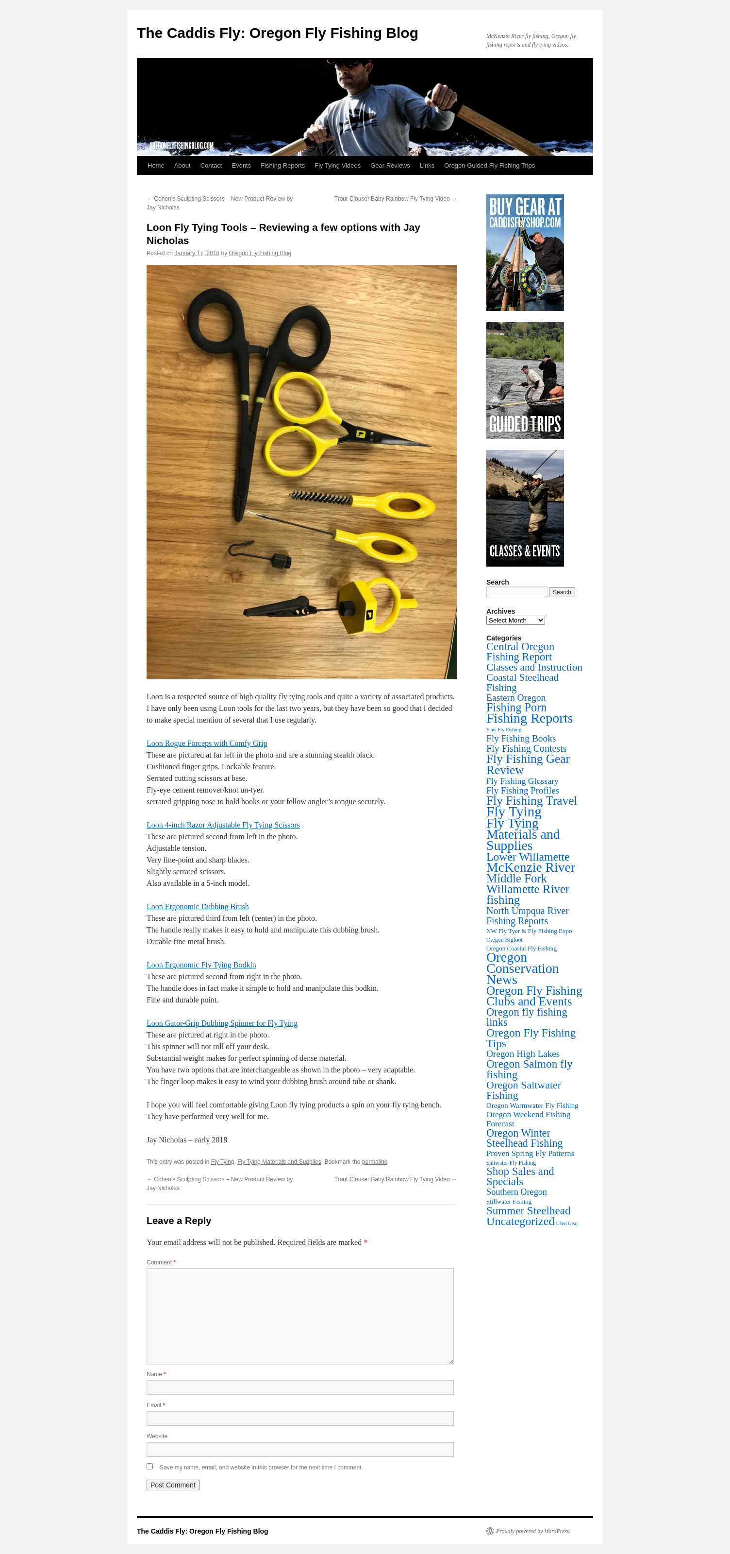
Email (156, 1405)
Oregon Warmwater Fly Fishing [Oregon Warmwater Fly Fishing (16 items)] (532, 1105)
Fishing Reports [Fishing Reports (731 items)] (529, 717)
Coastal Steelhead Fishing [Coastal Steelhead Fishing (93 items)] (522, 682)
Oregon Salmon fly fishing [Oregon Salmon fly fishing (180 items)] (529, 1069)
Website (157, 1436)
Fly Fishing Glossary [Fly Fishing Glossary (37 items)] (522, 781)
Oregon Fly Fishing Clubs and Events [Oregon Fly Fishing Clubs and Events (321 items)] (534, 996)
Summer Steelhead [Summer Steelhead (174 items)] (528, 1210)
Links (427, 165)
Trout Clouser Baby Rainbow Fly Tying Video (395, 198)
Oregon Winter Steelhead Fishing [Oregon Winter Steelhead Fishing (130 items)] (524, 1138)
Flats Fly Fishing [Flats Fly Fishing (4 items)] (503, 729)
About (182, 165)
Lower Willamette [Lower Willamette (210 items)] (528, 856)
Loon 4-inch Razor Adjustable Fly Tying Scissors (223, 825)
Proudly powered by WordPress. (533, 1531)
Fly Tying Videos (338, 165)
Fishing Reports (283, 165)
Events (241, 165)
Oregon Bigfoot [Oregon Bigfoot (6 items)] (504, 939)
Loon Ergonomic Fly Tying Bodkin (201, 965)
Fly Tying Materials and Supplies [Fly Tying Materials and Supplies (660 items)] (523, 834)
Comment (161, 1262)
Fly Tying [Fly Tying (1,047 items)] (514, 811)
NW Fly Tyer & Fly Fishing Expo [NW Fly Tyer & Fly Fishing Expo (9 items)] (529, 930)
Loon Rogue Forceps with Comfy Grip (207, 743)
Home (156, 165)
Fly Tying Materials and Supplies (279, 1161)
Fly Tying (222, 1161)
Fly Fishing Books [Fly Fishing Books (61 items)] (521, 738)
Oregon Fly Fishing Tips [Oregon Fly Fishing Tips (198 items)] (531, 1038)
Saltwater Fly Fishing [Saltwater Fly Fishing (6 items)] (511, 1162)
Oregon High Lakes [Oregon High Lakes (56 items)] (523, 1054)
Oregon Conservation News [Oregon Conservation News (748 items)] (522, 968)
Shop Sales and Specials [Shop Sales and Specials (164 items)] (520, 1176)
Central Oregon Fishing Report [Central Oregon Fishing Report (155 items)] (520, 651)
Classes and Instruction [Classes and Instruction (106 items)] (534, 667)
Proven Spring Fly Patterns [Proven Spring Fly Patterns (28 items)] (530, 1153)
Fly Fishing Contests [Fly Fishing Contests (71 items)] (526, 748)
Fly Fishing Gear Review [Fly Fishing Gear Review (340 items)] (528, 764)
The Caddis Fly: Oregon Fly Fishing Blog (277, 33)
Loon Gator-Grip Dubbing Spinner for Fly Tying (222, 1023)
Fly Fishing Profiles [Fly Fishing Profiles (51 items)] (522, 790)
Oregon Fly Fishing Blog (260, 253)
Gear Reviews (390, 165)
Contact (211, 165)
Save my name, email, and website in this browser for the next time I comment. (261, 1467)
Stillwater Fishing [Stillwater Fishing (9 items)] (508, 1201)
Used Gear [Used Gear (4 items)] (567, 1223)
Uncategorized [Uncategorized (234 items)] (520, 1221)
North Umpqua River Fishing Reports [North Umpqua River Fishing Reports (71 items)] (527, 915)
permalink (374, 1161)
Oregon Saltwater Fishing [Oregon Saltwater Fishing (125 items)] (523, 1090)
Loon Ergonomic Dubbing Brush (198, 906)
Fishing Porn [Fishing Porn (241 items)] (516, 707)
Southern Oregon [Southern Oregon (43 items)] (516, 1192)
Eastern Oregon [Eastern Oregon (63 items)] (516, 697)
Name (156, 1374)
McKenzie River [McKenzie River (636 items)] (530, 867)
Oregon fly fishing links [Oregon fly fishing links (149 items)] (526, 1017)
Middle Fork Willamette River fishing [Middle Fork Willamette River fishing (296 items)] (527, 889)
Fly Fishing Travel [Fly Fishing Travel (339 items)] (532, 800)
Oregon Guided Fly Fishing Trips (489, 165)
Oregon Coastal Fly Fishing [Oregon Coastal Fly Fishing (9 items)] (521, 948)
